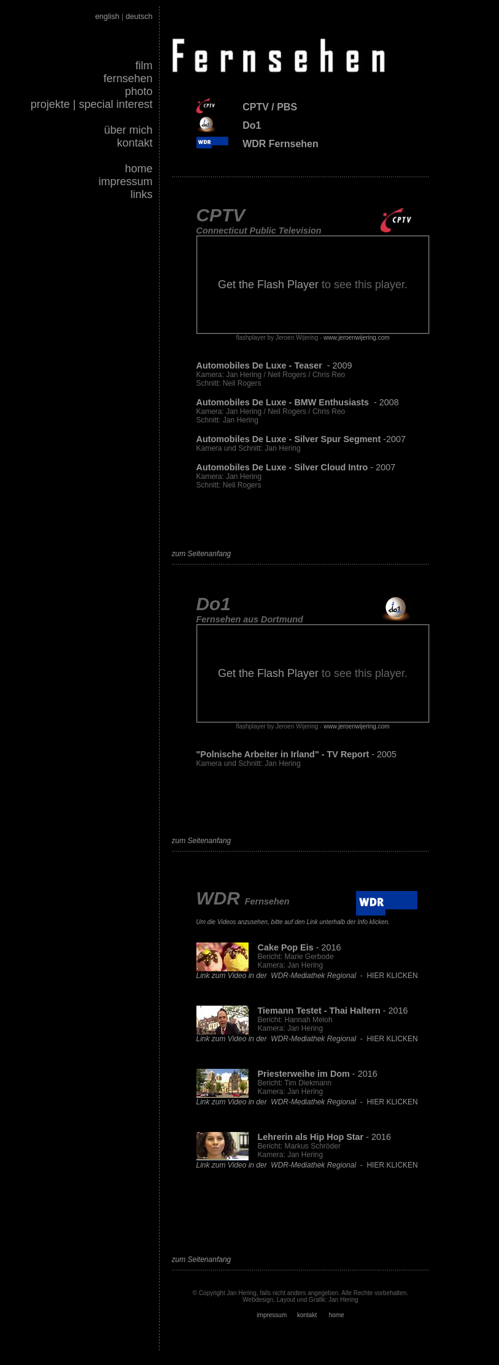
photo (138, 91)
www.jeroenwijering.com (356, 337)
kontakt (134, 143)
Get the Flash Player (268, 284)
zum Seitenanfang (201, 553)
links (141, 194)
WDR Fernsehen (280, 144)
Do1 (251, 125)
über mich (128, 130)
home (138, 168)
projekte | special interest (92, 104)
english (107, 16)
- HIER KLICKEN (307, 975)
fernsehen (127, 78)
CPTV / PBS (269, 107)
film (144, 65)
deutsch (139, 16)
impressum (125, 181)
